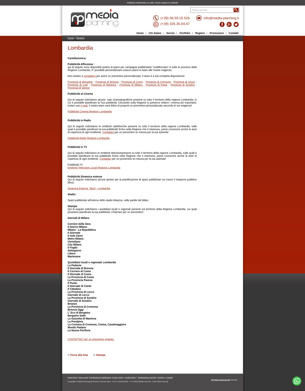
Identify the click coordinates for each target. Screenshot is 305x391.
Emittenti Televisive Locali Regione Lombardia (94, 167)
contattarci (90, 76)
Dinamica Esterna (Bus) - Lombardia (89, 188)
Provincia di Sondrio (183, 84)
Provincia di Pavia (156, 84)
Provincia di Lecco (184, 81)
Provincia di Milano (132, 84)
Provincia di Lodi (78, 84)
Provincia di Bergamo (80, 81)
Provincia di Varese (79, 87)
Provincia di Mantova (103, 84)
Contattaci (108, 132)
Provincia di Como (132, 81)
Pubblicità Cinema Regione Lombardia (90, 111)
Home (71, 38)
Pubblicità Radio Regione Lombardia (89, 138)
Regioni (80, 38)
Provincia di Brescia (107, 81)
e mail (84, 105)
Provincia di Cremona (158, 81)
